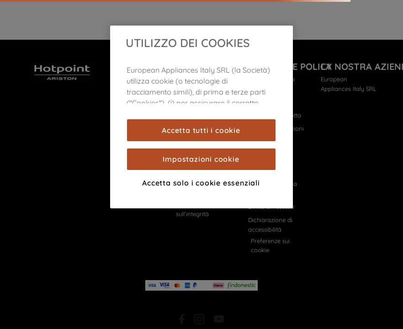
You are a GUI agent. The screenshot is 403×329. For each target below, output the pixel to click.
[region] (201, 117)
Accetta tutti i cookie (201, 130)
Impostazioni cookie (201, 159)
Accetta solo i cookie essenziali (201, 182)
